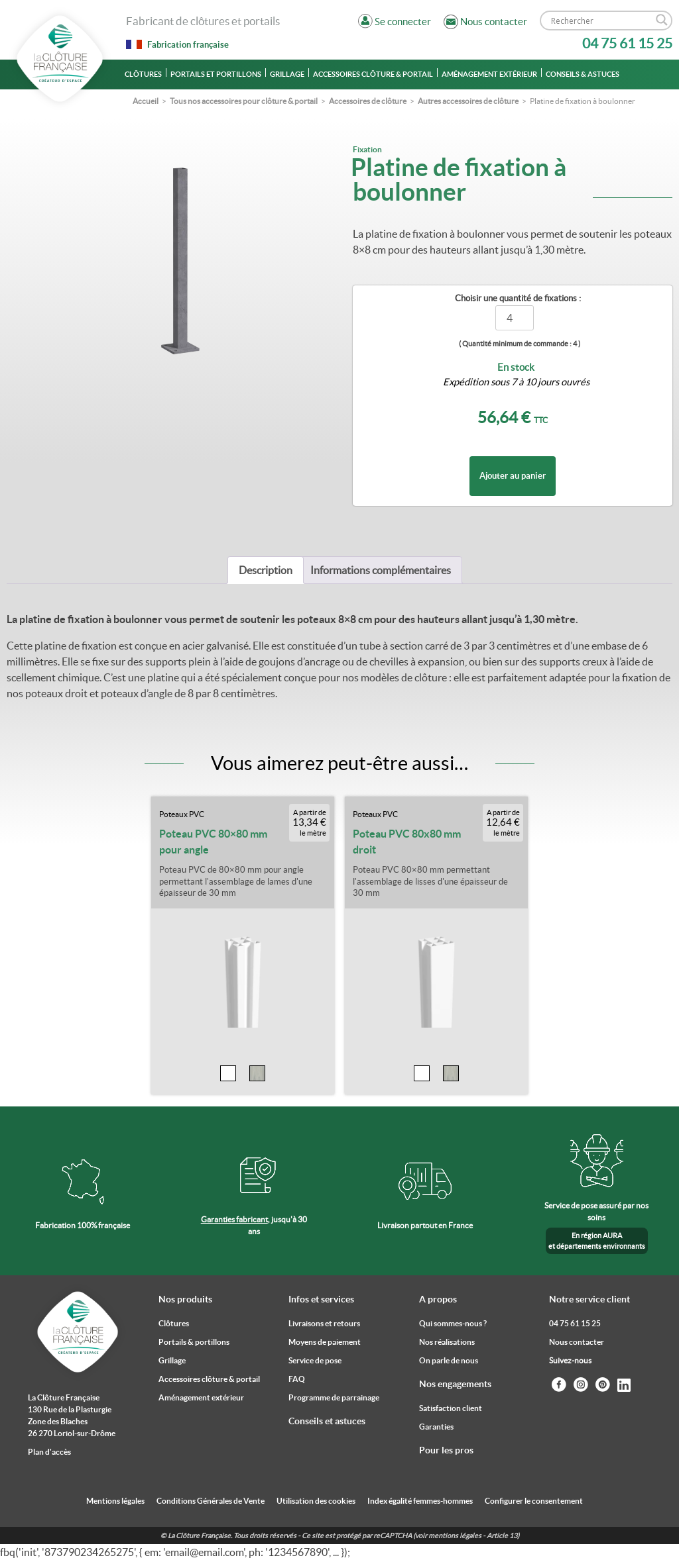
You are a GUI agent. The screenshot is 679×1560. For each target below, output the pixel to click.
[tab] (265, 570)
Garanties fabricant (234, 1219)
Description (265, 570)
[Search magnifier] (661, 20)
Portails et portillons (215, 74)
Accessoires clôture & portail (373, 74)
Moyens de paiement (324, 1342)
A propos (438, 1299)
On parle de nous (448, 1360)
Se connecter (403, 22)
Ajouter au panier (512, 476)
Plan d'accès (49, 1451)
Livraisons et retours (324, 1323)
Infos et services (321, 1299)
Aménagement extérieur (489, 74)
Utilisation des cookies (316, 1500)
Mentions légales (115, 1500)
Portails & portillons (193, 1342)
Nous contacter (576, 1342)
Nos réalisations (447, 1342)
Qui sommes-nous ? (453, 1323)
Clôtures (143, 74)
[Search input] (600, 20)
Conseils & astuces (582, 74)
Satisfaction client (450, 1408)
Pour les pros (446, 1450)
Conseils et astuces (326, 1421)
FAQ (296, 1379)
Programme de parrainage (333, 1397)
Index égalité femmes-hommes (420, 1500)
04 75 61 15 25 (627, 43)
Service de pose (314, 1360)
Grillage (287, 74)
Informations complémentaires (380, 570)
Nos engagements (455, 1384)
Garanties (436, 1426)
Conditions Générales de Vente (210, 1500)
